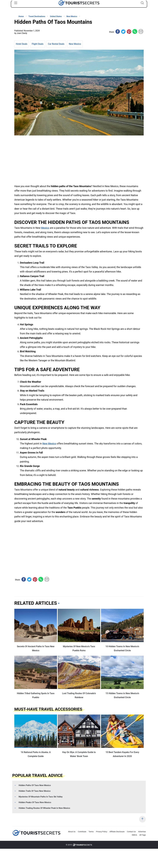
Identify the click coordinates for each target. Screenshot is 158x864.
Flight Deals (37, 44)
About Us (71, 832)
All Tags (142, 835)
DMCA (134, 835)
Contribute (82, 832)
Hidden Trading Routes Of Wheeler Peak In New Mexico (44, 808)
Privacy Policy (101, 832)
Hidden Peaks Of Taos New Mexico (35, 802)
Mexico (45, 227)
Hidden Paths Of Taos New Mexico (35, 785)
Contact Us (131, 832)
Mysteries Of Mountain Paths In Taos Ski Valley (41, 796)
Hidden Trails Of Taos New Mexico (35, 791)
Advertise (142, 832)
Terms (91, 832)
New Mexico (75, 44)
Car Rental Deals (56, 44)
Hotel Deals (21, 44)
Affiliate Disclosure (116, 832)
